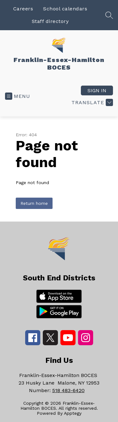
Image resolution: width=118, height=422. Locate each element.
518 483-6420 (68, 390)
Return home (34, 203)
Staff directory (50, 21)
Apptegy (72, 413)
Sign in (96, 90)
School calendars (65, 9)
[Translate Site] (91, 102)
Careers (23, 9)
